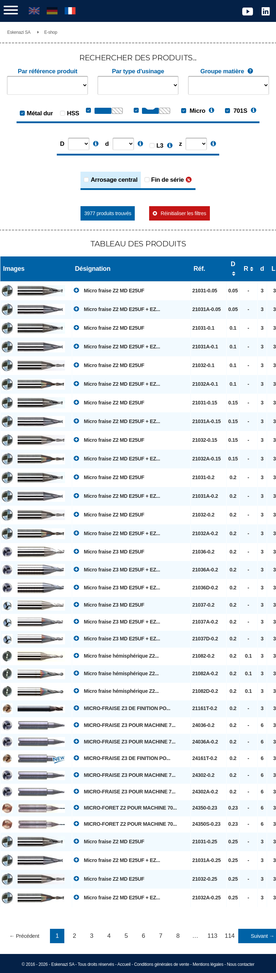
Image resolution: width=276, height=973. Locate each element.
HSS (73, 113)
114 (229, 935)
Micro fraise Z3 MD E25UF (109, 551)
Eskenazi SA (19, 32)
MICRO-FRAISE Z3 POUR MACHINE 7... (124, 725)
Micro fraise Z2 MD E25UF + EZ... (117, 309)
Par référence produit (47, 71)
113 (212, 935)
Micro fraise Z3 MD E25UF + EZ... (117, 569)
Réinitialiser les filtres (183, 213)
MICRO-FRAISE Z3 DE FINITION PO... (122, 708)
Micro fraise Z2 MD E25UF (109, 290)
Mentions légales (208, 964)
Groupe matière (229, 71)
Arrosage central (114, 179)
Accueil (124, 964)
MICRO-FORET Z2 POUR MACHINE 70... (125, 807)
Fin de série (167, 179)
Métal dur (40, 113)
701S (236, 110)
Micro (193, 110)
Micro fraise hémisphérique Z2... (116, 655)
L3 (159, 145)
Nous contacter (240, 964)
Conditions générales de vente (161, 964)
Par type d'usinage (138, 71)
